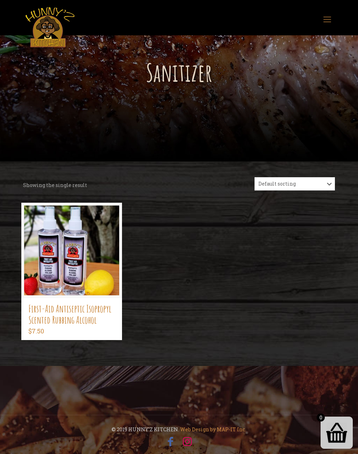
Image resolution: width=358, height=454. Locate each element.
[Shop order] (295, 183)
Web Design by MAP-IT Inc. (213, 429)
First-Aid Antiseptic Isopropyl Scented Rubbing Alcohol (70, 314)
